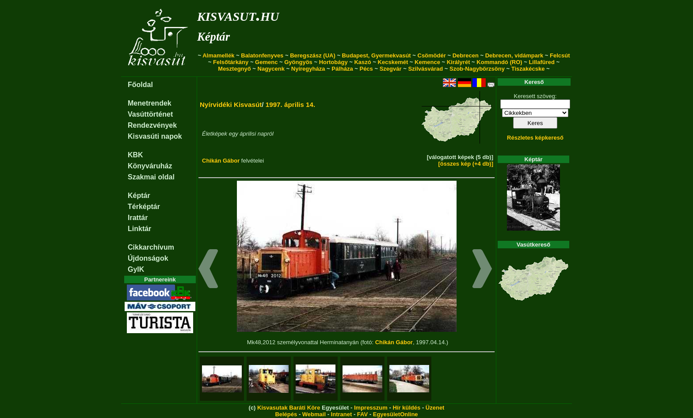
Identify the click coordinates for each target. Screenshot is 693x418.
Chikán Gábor (221, 160)
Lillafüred (542, 62)
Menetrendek (149, 103)
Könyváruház (150, 166)
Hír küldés (406, 407)
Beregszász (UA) (312, 55)
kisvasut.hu (238, 15)
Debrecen (466, 55)
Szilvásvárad (425, 68)
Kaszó (362, 62)
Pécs (366, 68)
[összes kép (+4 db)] (465, 163)
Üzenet (435, 407)
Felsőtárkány (230, 62)
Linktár (139, 228)
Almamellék (218, 55)
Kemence (427, 62)
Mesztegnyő (234, 68)
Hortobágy (333, 62)
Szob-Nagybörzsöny (477, 68)
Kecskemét (393, 62)
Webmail (314, 414)
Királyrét (458, 62)
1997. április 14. (290, 104)
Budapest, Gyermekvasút (376, 55)
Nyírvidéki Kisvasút (231, 104)
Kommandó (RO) (499, 62)
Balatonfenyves (262, 55)
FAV (362, 414)
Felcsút (560, 55)
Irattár (138, 217)
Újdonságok (148, 258)
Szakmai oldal (151, 177)
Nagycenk (271, 68)
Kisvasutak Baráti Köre (288, 407)
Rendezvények (152, 125)
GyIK (136, 269)
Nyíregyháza (308, 68)
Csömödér (432, 55)
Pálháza (342, 68)
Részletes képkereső (535, 137)
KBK (135, 155)
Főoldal (140, 84)
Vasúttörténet (150, 114)
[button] (208, 270)
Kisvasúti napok (155, 136)
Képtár (213, 36)
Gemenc (266, 62)
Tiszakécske (528, 68)
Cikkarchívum (151, 247)
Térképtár (144, 206)
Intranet (341, 414)
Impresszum (371, 407)
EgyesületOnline (395, 414)
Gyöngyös (298, 62)
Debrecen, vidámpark (514, 55)
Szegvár (391, 68)
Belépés (286, 414)
